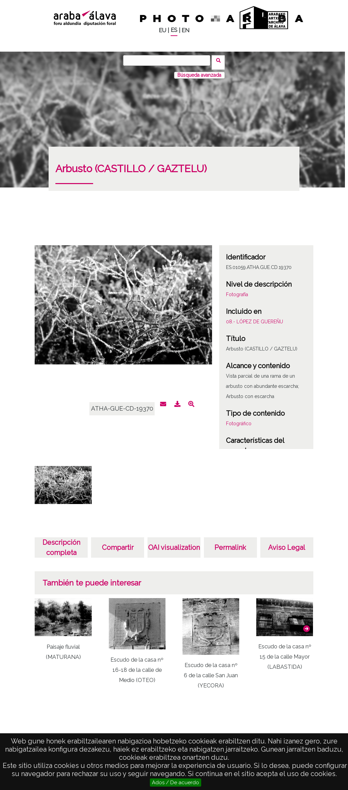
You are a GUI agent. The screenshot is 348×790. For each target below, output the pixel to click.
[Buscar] (169, 60)
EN (185, 30)
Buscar (220, 60)
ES (174, 30)
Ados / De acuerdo (175, 782)
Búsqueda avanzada (199, 71)
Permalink (230, 543)
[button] (306, 624)
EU (162, 30)
